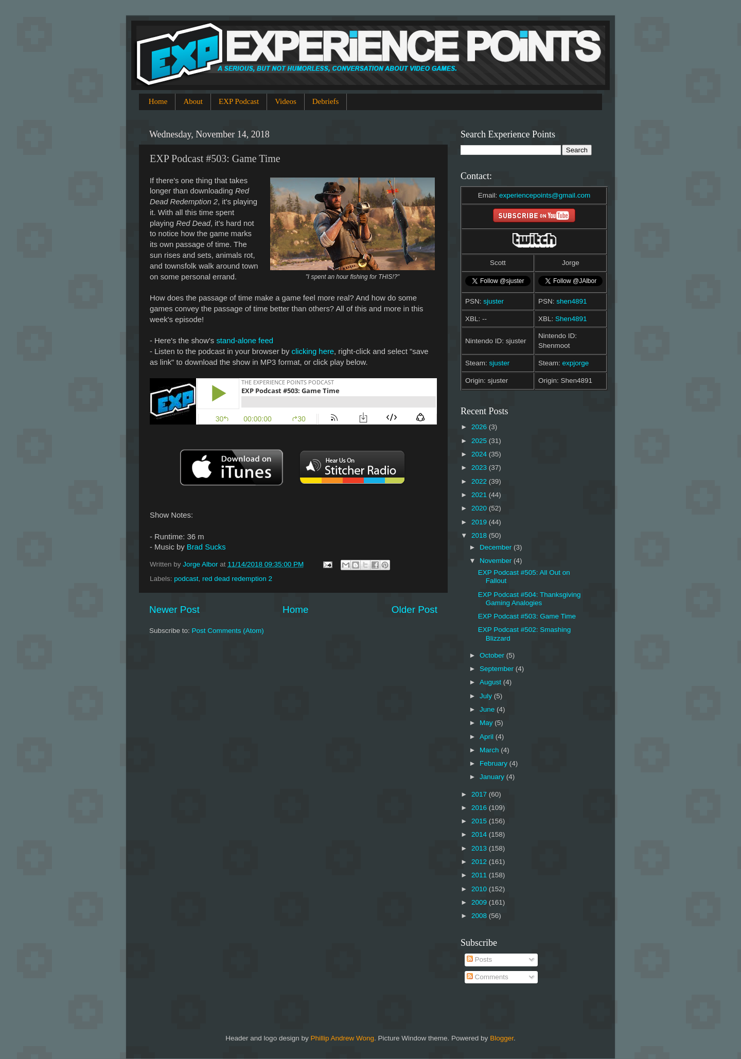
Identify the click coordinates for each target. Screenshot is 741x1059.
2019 (480, 522)
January (493, 777)
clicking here (313, 351)
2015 (480, 821)
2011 (480, 875)
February (494, 763)
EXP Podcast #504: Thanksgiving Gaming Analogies (529, 599)
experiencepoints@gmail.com (544, 195)
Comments (487, 977)
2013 (480, 848)
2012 (480, 862)
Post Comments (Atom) (228, 630)
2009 (480, 902)
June (488, 709)
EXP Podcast (239, 101)
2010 (480, 889)
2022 (480, 481)
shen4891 (571, 301)
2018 (480, 535)
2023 (480, 467)
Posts (479, 959)
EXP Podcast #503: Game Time (527, 616)
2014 (480, 834)
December (497, 547)
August (491, 682)
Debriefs (325, 101)
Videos (285, 101)
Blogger (502, 1038)
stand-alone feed (244, 341)
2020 (480, 508)
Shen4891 (571, 319)
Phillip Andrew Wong (342, 1038)
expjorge (575, 363)
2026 (480, 427)
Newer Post (174, 609)
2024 (480, 454)
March (490, 750)
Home (158, 101)
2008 (480, 916)
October (493, 655)
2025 (480, 441)
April (488, 736)
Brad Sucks (206, 547)
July (487, 696)
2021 (480, 495)
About (193, 101)
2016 (480, 807)
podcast (186, 579)
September (498, 669)
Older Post (414, 609)
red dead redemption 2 (237, 579)
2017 (480, 794)
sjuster (493, 301)
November (497, 560)
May (487, 723)
